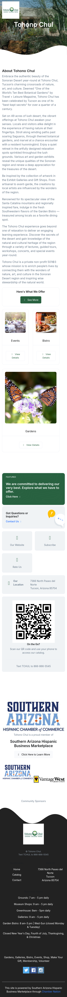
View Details (15, 356)
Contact (16, 880)
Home (16, 869)
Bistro (46, 340)
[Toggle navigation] (61, 10)
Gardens (30, 431)
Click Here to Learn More (33, 754)
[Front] (11, 10)
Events (15, 340)
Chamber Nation (51, 991)
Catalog (16, 874)
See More (31, 299)
